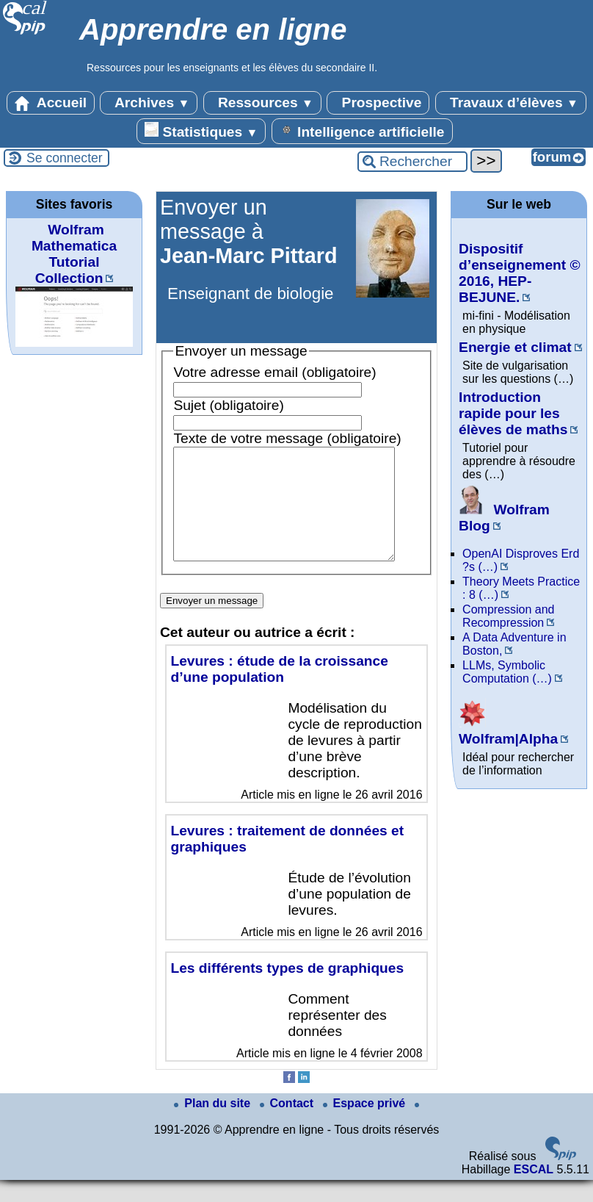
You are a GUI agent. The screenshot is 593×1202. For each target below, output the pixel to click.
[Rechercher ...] (412, 161)
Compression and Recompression (508, 616)
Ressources (262, 103)
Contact (288, 1125)
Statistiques (201, 131)
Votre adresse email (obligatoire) (274, 372)
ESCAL (533, 1191)
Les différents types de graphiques (287, 990)
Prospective (378, 103)
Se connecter (64, 158)
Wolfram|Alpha (508, 730)
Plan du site (213, 1125)
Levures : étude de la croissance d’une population (279, 691)
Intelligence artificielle (362, 131)
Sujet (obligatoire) (228, 405)
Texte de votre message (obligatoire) (287, 438)
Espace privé (366, 1125)
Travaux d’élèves (510, 103)
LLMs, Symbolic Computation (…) (507, 672)
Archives (148, 103)
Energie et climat (515, 347)
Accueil (51, 103)
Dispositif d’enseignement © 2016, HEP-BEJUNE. (520, 273)
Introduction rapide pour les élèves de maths (513, 413)
